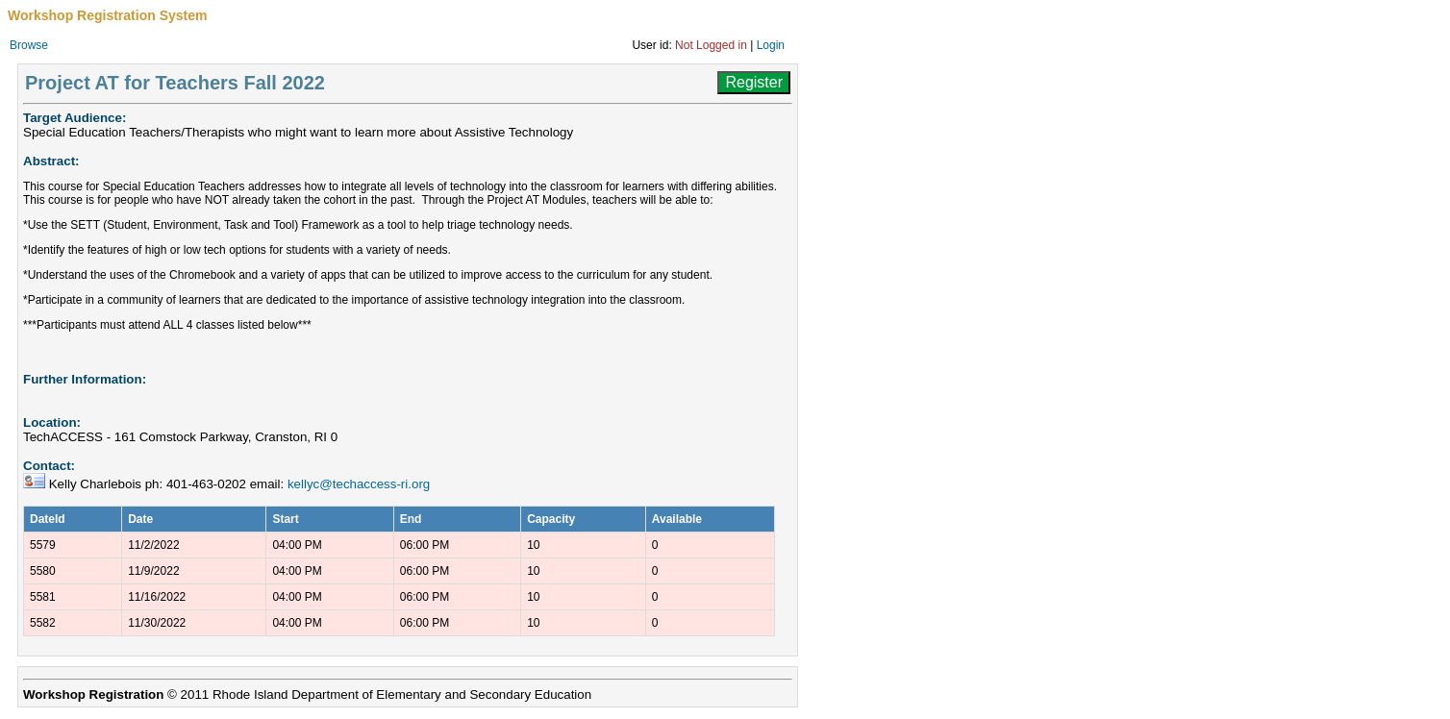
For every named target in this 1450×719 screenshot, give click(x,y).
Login (771, 45)
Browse (29, 45)
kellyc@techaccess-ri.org (359, 484)
